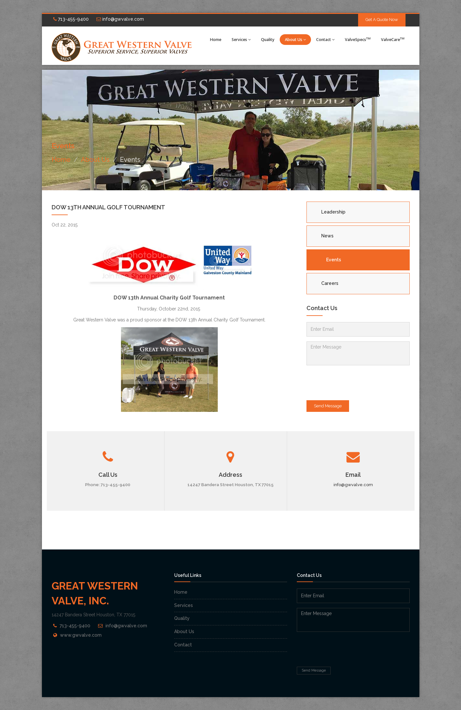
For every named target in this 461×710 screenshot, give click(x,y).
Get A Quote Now (382, 19)
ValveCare (393, 39)
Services (241, 39)
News (327, 235)
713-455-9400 (71, 19)
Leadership (333, 211)
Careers (329, 283)
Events (333, 259)
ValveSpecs (358, 39)
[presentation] (355, 382)
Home (215, 39)
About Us (295, 39)
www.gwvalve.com (81, 635)
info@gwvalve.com (120, 19)
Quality (268, 39)
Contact (325, 39)
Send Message (328, 405)
